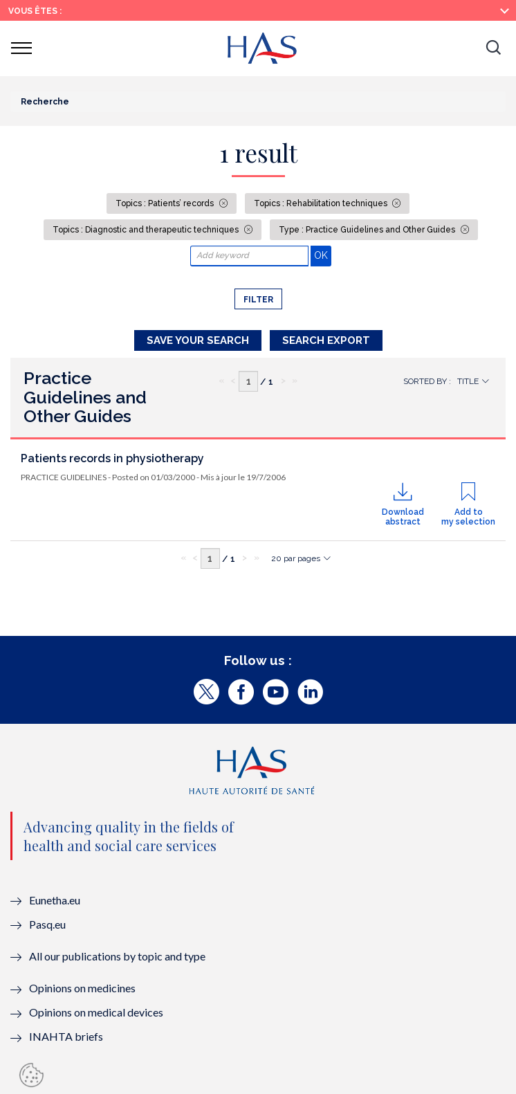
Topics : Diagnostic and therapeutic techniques (147, 230)
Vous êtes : (35, 11)
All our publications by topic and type (117, 956)
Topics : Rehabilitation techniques (321, 203)
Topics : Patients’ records (166, 203)
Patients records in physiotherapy (112, 458)
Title (468, 381)
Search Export (326, 340)
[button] (493, 48)
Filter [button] (258, 299)
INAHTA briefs (66, 1036)
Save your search (198, 340)
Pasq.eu (47, 924)
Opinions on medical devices (96, 1012)
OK (322, 255)
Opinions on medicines (82, 987)
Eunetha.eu (54, 899)
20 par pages (295, 558)
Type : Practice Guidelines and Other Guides (368, 230)
